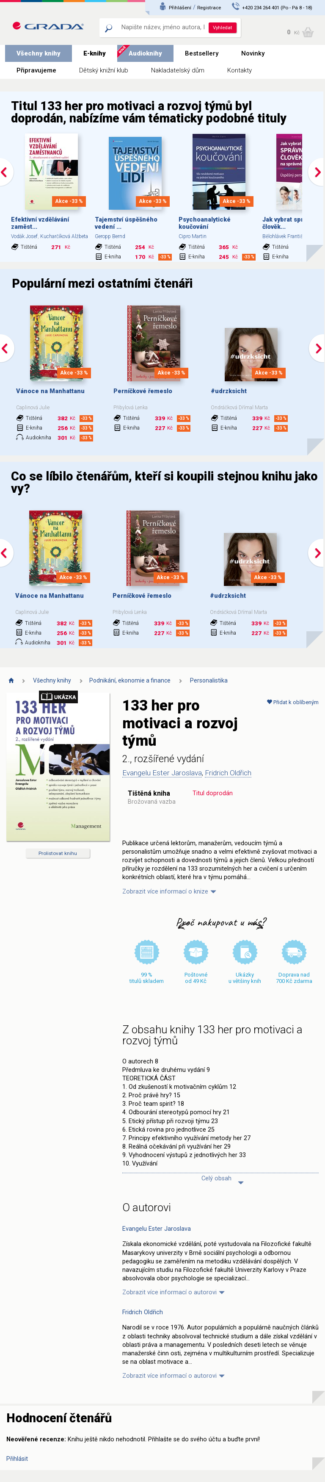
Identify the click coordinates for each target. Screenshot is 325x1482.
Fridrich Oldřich (228, 773)
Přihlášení (180, 8)
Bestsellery (201, 53)
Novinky (252, 53)
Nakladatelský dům (177, 70)
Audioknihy (145, 53)
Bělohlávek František (285, 236)
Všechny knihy (39, 53)
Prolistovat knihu (58, 853)
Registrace (209, 8)
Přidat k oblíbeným (293, 702)
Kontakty (239, 70)
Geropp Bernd (110, 236)
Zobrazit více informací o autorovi (169, 1292)
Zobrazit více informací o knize (165, 891)
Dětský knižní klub (103, 70)
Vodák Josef (24, 236)
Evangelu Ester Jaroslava (162, 773)
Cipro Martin (193, 236)
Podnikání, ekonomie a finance (130, 680)
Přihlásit (17, 1459)
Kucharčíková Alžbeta (64, 236)
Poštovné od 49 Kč (196, 977)
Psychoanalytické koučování (205, 223)
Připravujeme (36, 70)
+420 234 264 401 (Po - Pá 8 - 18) (277, 8)
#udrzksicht (229, 391)
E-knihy (94, 53)
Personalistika (209, 680)
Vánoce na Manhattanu (50, 391)
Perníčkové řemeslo (142, 391)
